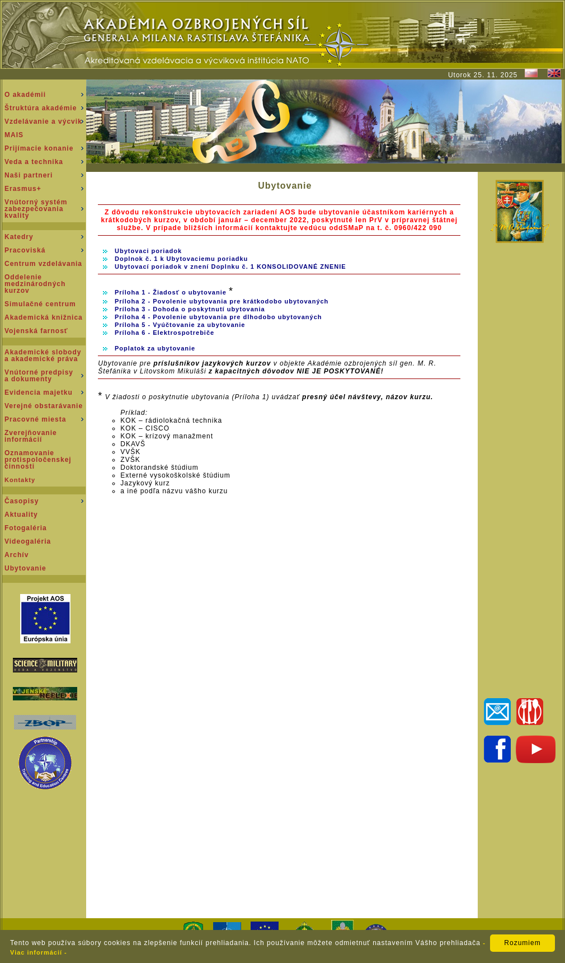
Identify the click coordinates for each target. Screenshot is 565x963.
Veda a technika (33, 162)
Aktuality (21, 514)
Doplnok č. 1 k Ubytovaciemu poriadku (181, 258)
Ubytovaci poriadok (148, 250)
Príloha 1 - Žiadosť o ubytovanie (172, 292)
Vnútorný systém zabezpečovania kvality (35, 208)
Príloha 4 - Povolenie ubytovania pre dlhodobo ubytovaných (218, 317)
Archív (16, 555)
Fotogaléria (25, 528)
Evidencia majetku (38, 392)
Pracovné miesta (35, 419)
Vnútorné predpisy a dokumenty (38, 375)
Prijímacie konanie (38, 148)
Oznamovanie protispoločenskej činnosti (38, 459)
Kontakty (19, 479)
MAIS (13, 135)
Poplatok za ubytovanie (155, 348)
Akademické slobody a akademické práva (42, 355)
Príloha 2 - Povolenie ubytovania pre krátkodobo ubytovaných (221, 301)
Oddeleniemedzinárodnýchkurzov (34, 283)
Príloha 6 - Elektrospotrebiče (164, 332)
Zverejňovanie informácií (30, 436)
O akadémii (25, 95)
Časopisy (21, 501)
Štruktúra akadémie (40, 108)
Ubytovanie (25, 568)
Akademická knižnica (43, 317)
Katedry (19, 237)
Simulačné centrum (40, 304)
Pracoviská (24, 250)
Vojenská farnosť (36, 331)
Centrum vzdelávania (43, 264)
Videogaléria (27, 541)
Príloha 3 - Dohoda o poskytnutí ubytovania (190, 309)
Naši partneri (28, 175)
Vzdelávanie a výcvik (43, 121)
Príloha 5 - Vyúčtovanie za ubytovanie (180, 324)
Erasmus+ (22, 189)
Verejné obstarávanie (43, 406)
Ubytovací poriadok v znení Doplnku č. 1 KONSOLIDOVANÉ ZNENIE (230, 266)
